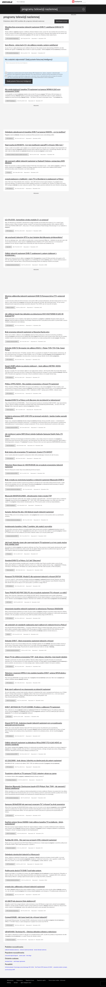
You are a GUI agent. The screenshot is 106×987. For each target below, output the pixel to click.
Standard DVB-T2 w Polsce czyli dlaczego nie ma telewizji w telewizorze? (32, 400)
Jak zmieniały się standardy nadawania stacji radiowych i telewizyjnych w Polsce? (36, 625)
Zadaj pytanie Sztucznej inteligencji (19, 81)
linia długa (28, 955)
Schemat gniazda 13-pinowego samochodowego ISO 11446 (19, 967)
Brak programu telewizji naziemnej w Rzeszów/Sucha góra (27, 332)
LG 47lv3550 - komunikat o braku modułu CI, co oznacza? (27, 220)
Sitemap (9, 982)
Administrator (10, 980)
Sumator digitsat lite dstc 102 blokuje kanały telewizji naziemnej (29, 512)
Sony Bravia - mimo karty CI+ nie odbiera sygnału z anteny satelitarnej (31, 45)
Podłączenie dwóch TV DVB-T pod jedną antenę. (23, 870)
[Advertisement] (36, 117)
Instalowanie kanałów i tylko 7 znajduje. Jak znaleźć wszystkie (28, 526)
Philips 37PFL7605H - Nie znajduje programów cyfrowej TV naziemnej (32, 384)
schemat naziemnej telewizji (26, 949)
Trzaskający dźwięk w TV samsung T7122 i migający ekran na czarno (31, 773)
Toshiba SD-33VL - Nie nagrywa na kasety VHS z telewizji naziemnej (31, 840)
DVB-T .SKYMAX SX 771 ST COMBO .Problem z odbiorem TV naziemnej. (32, 707)
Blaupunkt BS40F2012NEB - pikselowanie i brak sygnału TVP (28, 496)
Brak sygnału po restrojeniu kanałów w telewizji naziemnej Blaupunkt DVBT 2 (34, 480)
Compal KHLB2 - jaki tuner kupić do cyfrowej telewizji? (26, 917)
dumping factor (8, 961)
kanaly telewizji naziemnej (40, 949)
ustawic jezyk (22, 955)
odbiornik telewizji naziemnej (12, 949)
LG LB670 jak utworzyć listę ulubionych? (20, 901)
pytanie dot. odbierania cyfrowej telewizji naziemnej (25, 887)
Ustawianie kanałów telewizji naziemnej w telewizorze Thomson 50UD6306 (34, 609)
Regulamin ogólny (41, 980)
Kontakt (16, 982)
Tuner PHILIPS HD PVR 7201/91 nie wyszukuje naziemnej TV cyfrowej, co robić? (36, 592)
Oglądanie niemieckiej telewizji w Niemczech (22, 854)
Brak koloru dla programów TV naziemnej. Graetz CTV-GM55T (28, 452)
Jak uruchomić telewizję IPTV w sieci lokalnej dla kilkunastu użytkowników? (34, 237)
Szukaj (83, 9)
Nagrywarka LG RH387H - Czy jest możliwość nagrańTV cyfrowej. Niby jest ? (34, 145)
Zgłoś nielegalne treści (26, 982)
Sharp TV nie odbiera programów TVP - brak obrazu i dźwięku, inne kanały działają (36, 657)
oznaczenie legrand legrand (11, 955)
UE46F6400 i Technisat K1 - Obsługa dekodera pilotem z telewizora (30, 932)
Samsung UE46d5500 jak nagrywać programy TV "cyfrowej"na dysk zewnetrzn (35, 804)
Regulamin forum (30, 980)
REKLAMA (84, 2)
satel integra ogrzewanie (19, 961)
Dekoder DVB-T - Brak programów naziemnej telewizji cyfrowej (29, 641)
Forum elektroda (21, 1)
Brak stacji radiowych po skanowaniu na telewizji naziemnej (28, 689)
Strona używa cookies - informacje (57, 980)
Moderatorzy (20, 980)
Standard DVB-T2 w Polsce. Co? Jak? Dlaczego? (23, 560)
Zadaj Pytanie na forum (61, 21)
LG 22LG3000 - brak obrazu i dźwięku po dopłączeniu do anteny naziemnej (33, 760)
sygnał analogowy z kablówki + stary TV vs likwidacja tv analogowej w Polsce (34, 179)
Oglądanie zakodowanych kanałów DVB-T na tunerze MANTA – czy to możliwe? (35, 132)
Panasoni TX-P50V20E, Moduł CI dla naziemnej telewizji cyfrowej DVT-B (33, 576)
